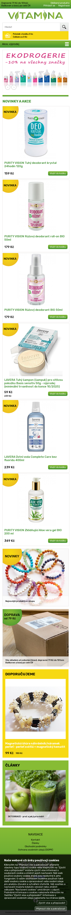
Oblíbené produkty (60, 3)
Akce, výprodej (10, 44)
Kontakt (35, 839)
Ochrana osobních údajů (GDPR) (35, 849)
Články (35, 843)
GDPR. (61, 897)
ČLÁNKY (12, 765)
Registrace (64, 5)
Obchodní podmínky (35, 846)
